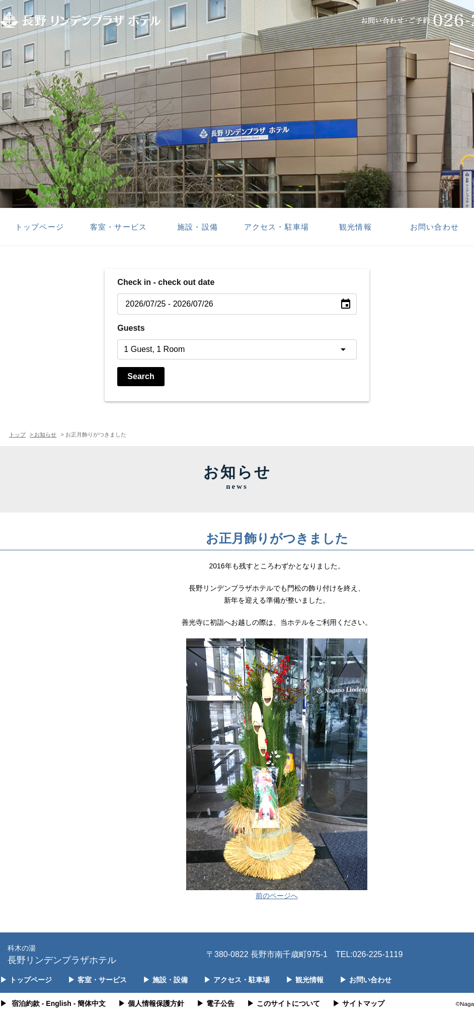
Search (140, 376)
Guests (130, 328)
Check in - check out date (165, 282)
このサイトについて (283, 1003)
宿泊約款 (26, 1003)
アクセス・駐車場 (276, 227)
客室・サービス (118, 227)
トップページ (39, 227)
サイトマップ (358, 1003)
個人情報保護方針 (151, 1003)
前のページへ (277, 896)
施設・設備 (197, 227)
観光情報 (355, 227)
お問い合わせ (434, 227)
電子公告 (215, 1003)
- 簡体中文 (89, 1003)
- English (56, 1003)
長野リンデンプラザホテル (62, 953)
